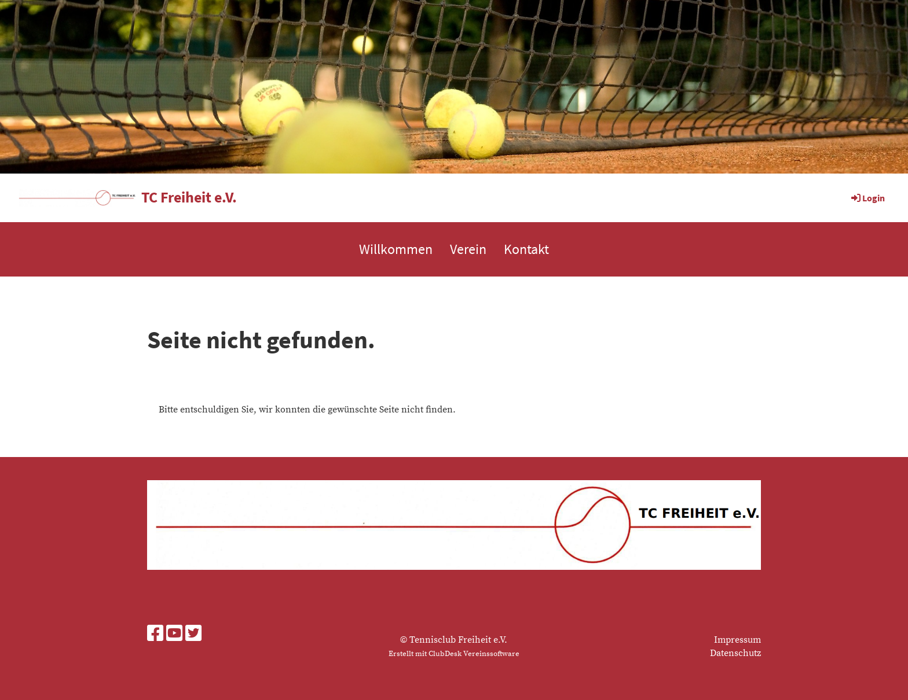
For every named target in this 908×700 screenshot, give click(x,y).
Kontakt (526, 249)
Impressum (737, 640)
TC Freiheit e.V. (189, 197)
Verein (468, 249)
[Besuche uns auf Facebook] (155, 634)
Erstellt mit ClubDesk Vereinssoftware (454, 653)
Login (867, 198)
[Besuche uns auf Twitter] (193, 634)
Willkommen (396, 249)
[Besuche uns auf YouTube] (174, 634)
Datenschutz (735, 653)
